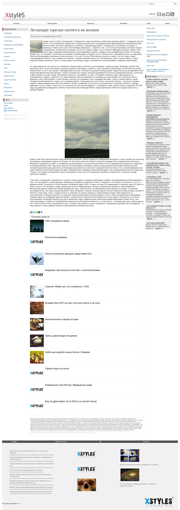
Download (123, 23)
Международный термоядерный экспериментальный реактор (157, 117)
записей (8, 108)
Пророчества (9, 76)
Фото (148, 23)
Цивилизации (9, 91)
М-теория (70, 427)
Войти (6, 105)
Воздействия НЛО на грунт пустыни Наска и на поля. (72, 303)
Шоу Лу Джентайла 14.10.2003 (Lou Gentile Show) (71, 401)
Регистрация (52, 23)
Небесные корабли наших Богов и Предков (67, 352)
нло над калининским (155, 223)
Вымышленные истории (155, 39)
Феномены (8, 87)
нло (142, 424)
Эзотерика (8, 95)
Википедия (150, 32)
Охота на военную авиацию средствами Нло (68, 253)
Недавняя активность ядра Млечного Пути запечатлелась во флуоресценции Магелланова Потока (30, 482)
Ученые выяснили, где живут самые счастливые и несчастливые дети (32, 465)
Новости (150, 47)
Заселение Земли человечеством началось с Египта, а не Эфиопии (29, 452)
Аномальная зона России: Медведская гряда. (68, 385)
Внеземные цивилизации (13, 45)
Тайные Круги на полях (57, 368)
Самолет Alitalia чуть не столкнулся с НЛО (67, 286)
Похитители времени (56, 237)
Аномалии (8, 33)
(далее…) (151, 87)
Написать (90, 23)
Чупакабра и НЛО (154, 177)
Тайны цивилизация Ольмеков (61, 336)
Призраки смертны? (155, 143)
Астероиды (8, 41)
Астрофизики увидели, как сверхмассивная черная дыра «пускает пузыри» (158, 165)
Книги (149, 43)
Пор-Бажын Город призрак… (158, 91)
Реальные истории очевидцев (157, 54)
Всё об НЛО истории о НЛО (156, 36)
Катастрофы (8, 49)
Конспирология (10, 52)
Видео (168, 23)
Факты (6, 84)
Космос (7, 56)
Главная (16, 23)
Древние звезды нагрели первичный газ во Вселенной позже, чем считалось (31, 475)
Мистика (7, 64)
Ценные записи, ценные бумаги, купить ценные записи (158, 70)
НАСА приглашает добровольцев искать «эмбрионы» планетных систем (138, 485)
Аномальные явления (12, 37)
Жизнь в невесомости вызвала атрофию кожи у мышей (139, 465)
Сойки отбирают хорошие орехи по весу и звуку (157, 80)
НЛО (6, 68)
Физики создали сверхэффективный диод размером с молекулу (31, 487)
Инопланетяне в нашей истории (61, 319)
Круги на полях (9, 60)
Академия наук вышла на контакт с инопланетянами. (72, 270)
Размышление (152, 51)
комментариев (10, 111)
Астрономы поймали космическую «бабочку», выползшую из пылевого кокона (31, 458)
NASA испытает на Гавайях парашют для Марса (26, 470)
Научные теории (10, 72)
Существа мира (10, 80)
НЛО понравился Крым (57, 221)
